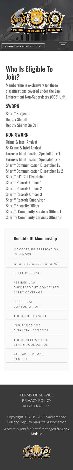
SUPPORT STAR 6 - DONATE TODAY (23, 46)
